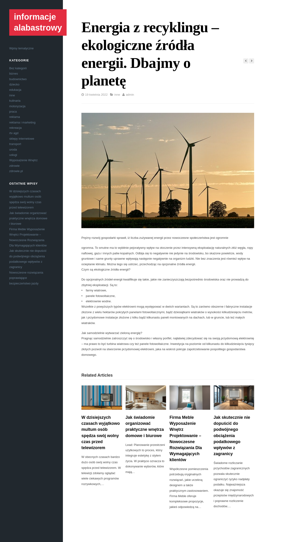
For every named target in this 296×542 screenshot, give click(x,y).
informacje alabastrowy (38, 22)
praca (13, 111)
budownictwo (18, 79)
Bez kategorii (18, 68)
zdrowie (14, 165)
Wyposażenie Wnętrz (23, 160)
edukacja (15, 89)
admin (130, 94)
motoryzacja (17, 106)
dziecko (14, 84)
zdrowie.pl (16, 171)
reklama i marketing (22, 122)
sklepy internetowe (21, 138)
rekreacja (15, 127)
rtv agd (13, 133)
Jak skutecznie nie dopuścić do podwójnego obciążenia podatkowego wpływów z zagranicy (232, 435)
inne (12, 95)
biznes (13, 73)
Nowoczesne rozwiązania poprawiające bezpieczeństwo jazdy (26, 278)
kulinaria (14, 100)
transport (15, 144)
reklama (14, 117)
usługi (13, 155)
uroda (13, 149)
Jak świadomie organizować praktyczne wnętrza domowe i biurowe (28, 218)
